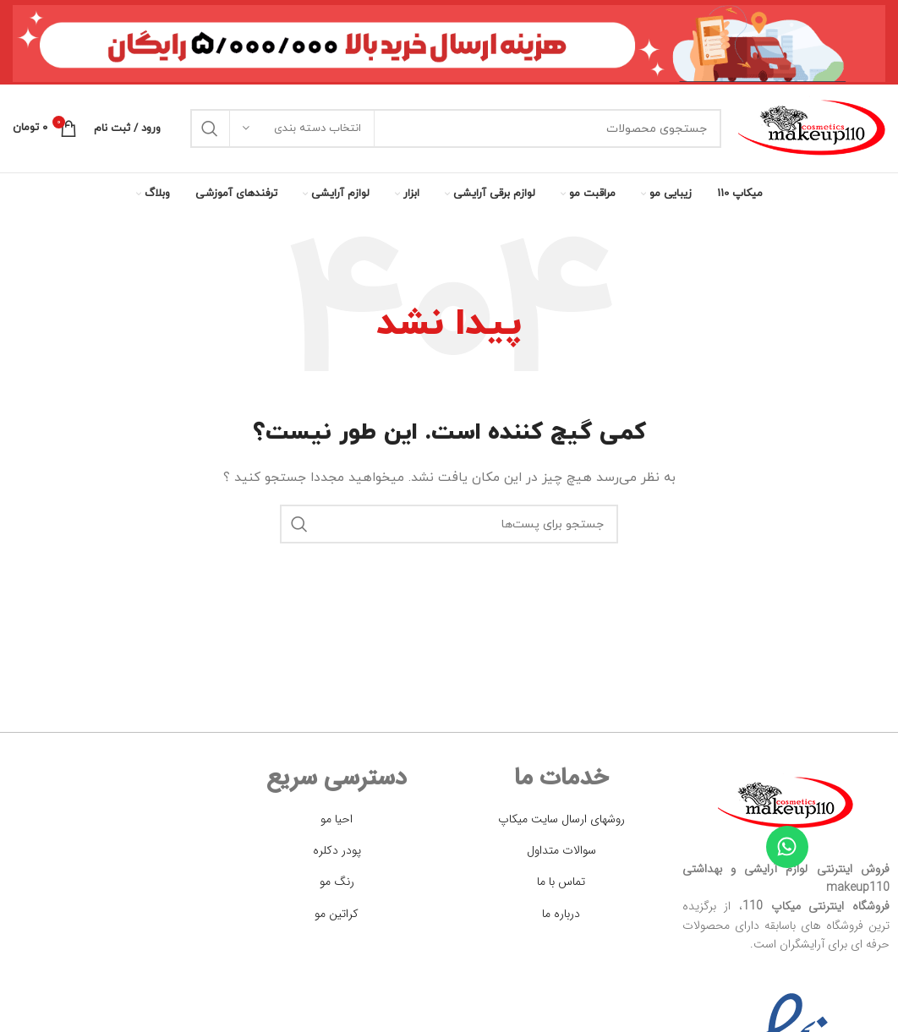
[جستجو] (455, 128)
